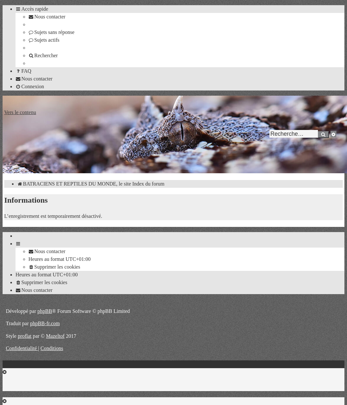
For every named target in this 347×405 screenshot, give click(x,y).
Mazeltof (55, 336)
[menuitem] (46, 16)
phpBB (44, 311)
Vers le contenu (20, 112)
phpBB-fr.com (45, 323)
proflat (25, 336)
